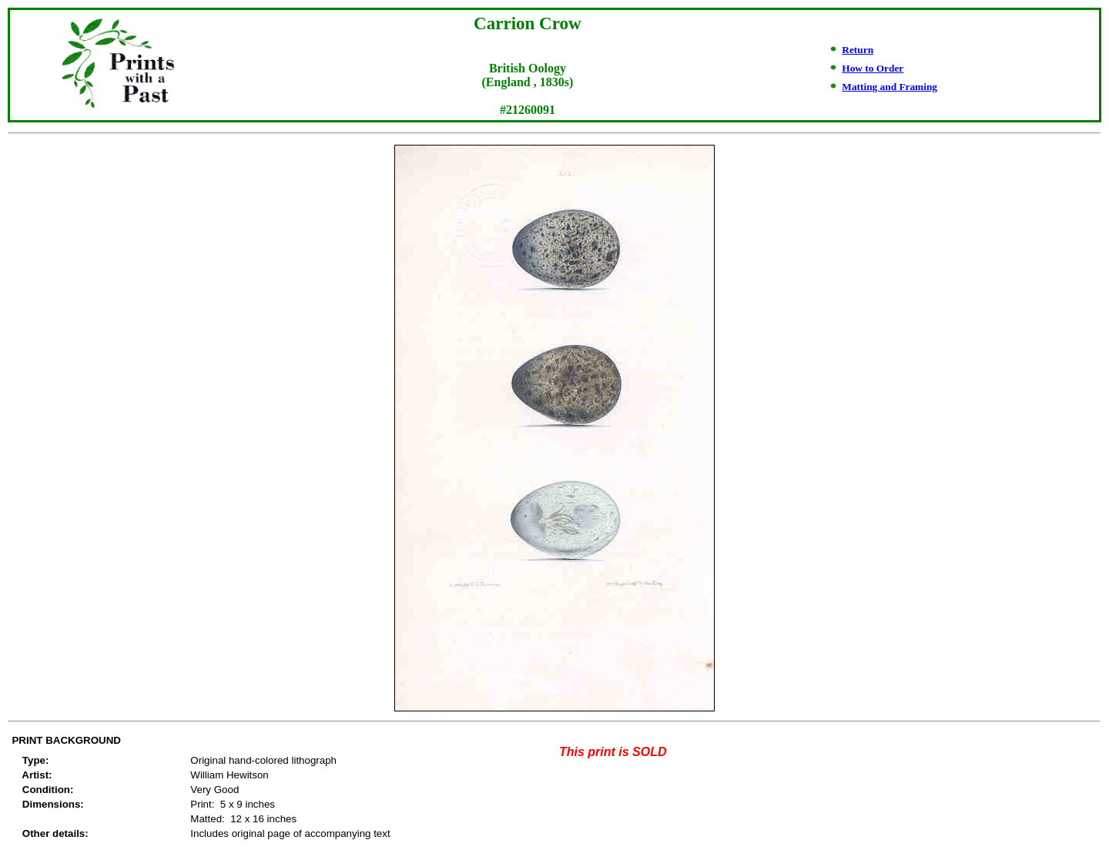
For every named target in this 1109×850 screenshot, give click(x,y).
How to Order (872, 68)
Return (857, 49)
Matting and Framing (889, 86)
